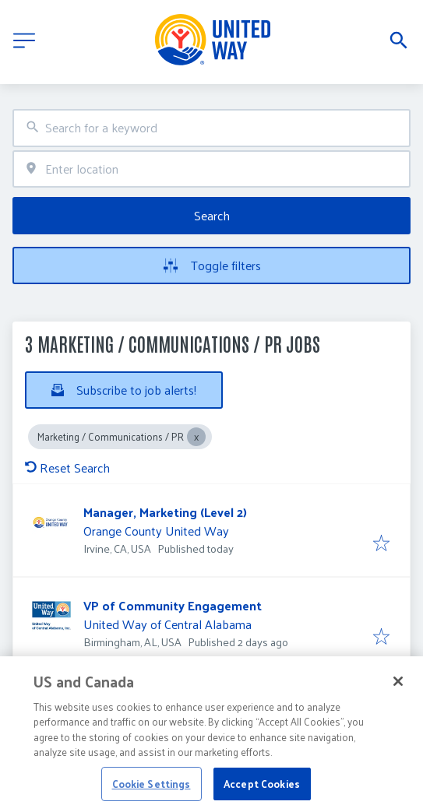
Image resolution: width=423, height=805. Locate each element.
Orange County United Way (156, 530)
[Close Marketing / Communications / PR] (196, 436)
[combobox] (211, 128)
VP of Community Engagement (172, 605)
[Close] (398, 688)
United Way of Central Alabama (167, 624)
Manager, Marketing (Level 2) (165, 512)
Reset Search (67, 467)
